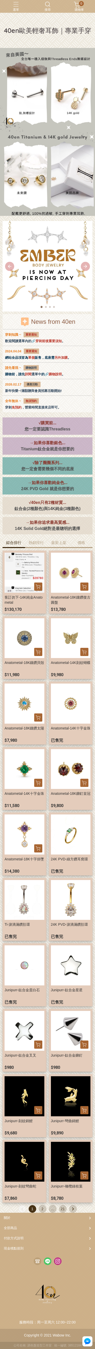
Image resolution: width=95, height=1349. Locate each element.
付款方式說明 (14, 1238)
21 (63, 1209)
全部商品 (10, 1228)
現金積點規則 (14, 1248)
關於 (7, 1218)
